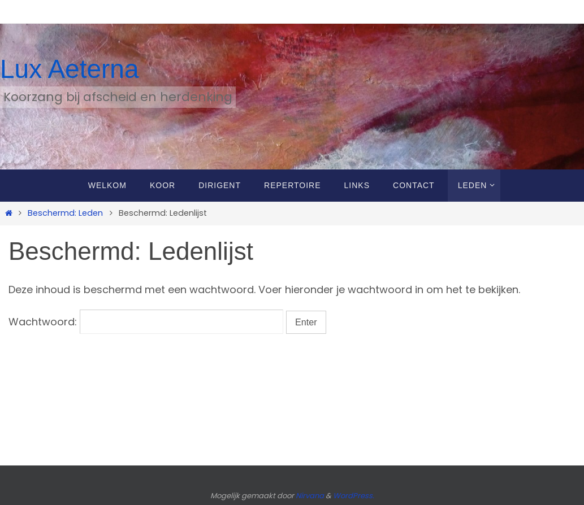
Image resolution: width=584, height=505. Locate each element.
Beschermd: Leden (65, 213)
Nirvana (310, 495)
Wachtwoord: (145, 322)
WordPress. (353, 495)
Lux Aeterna (69, 69)
